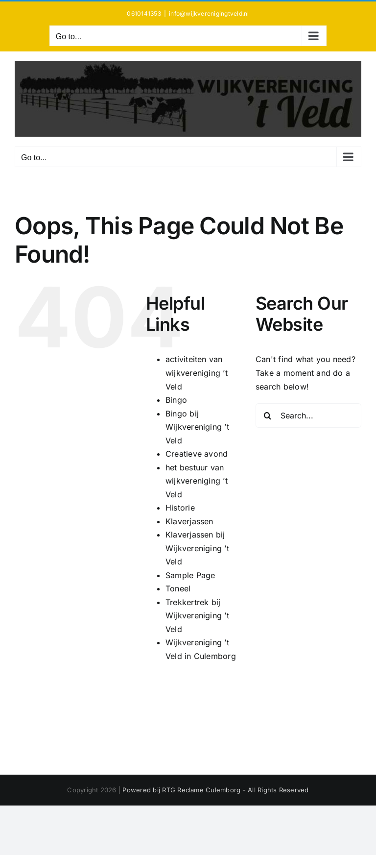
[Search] (268, 415)
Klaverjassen (189, 521)
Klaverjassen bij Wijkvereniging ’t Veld (197, 548)
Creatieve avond (196, 454)
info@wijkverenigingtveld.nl (209, 13)
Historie (180, 508)
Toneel (177, 588)
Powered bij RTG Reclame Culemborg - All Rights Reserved (215, 790)
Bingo (176, 400)
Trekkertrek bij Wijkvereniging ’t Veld (197, 615)
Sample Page (190, 575)
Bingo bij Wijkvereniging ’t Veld (197, 427)
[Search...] (308, 415)
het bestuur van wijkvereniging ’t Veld (196, 481)
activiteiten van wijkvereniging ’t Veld (196, 372)
